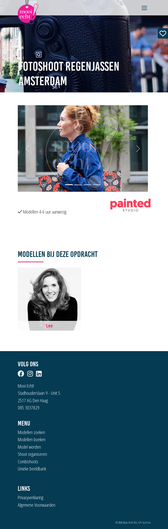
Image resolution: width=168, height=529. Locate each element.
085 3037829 (28, 407)
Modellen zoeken (31, 432)
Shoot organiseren (32, 454)
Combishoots (28, 461)
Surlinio (147, 522)
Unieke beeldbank (32, 468)
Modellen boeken (32, 439)
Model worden (29, 447)
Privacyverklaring (30, 497)
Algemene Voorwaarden (36, 505)
